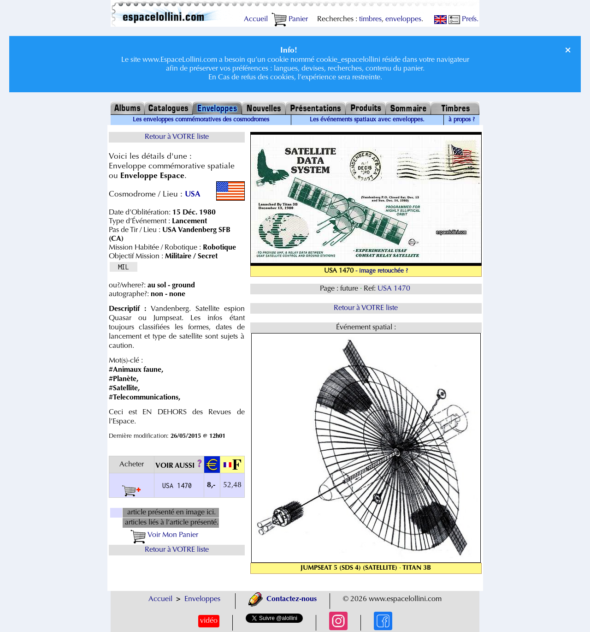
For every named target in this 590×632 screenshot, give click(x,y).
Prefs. (463, 19)
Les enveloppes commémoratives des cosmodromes (201, 120)
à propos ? (461, 120)
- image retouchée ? (381, 271)
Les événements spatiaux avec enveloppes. (367, 120)
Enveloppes (202, 599)
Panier (289, 19)
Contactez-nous (282, 599)
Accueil (256, 19)
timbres (370, 19)
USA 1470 (395, 288)
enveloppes (403, 19)
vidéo (209, 621)
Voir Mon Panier (164, 535)
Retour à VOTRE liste (177, 137)
